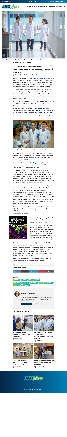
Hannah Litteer (40, 340)
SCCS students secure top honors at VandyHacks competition (44, 362)
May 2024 (24, 279)
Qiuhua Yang (34, 282)
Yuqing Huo (37, 110)
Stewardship (59, 6)
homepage (16, 279)
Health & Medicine (25, 63)
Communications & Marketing (59, 1)
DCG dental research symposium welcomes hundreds (21, 334)
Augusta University (6, 1)
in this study (32, 163)
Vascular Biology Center (46, 113)
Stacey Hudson (18, 338)
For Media (50, 1)
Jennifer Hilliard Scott (20, 74)
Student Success (42, 6)
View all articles (26, 304)
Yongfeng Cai (17, 285)
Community (51, 6)
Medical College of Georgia (42, 78)
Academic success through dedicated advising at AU (20, 362)
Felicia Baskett (40, 366)
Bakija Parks (18, 366)
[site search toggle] (64, 6)
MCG (30, 279)
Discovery (34, 6)
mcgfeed (36, 279)
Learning (28, 6)
